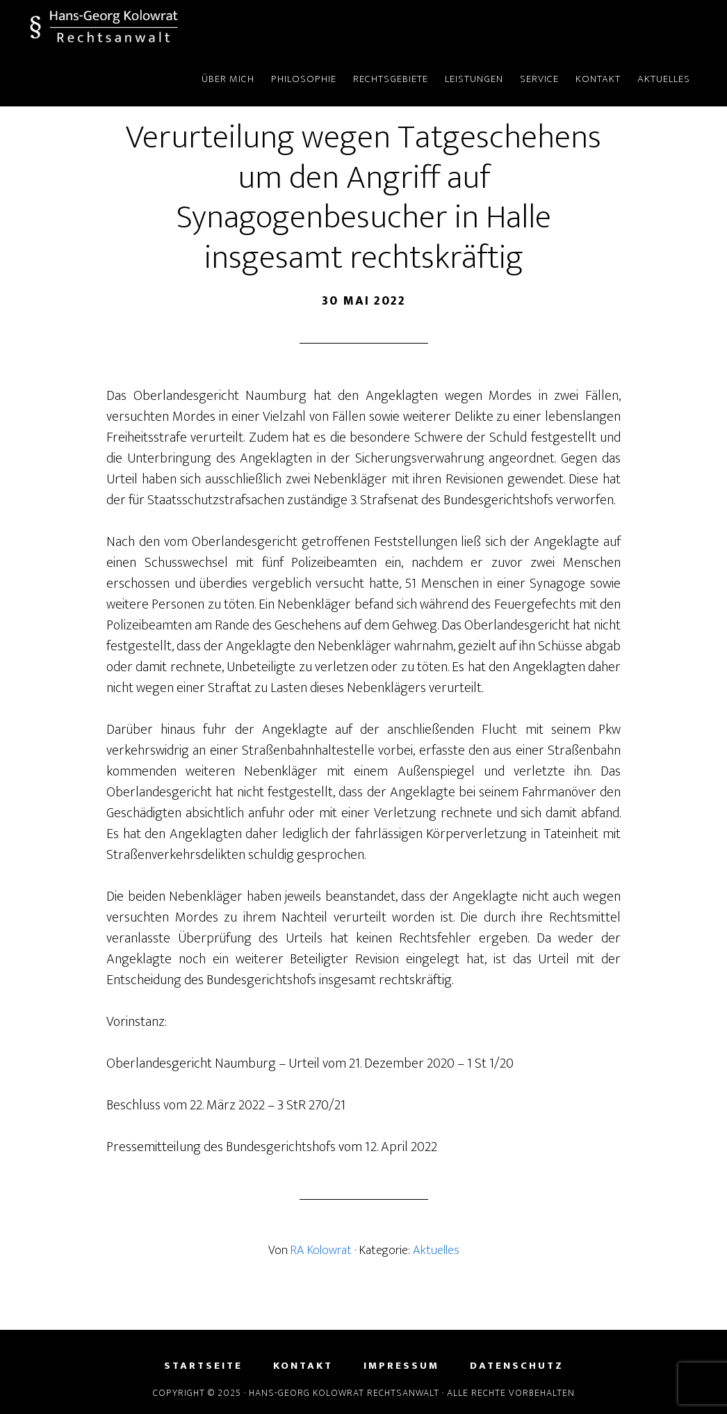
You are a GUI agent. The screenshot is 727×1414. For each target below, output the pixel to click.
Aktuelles (436, 1250)
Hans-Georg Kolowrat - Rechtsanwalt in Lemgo (155, 26)
